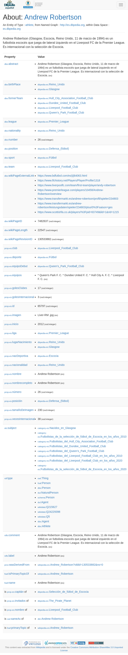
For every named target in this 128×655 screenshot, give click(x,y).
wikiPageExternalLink (19, 175)
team (9, 166)
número (12, 391)
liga (10, 333)
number (11, 139)
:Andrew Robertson (51, 618)
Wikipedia (40, 647)
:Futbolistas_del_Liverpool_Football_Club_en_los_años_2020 (80, 460)
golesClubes (15, 288)
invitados (16, 600)
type (8, 478)
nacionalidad (15, 364)
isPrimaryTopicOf (16, 573)
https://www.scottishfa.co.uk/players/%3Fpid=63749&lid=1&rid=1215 (78, 212)
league (10, 121)
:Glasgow (49, 89)
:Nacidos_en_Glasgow (57, 428)
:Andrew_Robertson (55, 573)
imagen (12, 315)
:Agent (43, 502)
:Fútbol (47, 157)
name (9, 582)
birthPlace (12, 84)
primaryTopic (16, 627)
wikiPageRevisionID (18, 239)
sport (9, 157)
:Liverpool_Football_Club (58, 107)
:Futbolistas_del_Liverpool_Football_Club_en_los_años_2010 (80, 455)
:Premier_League (53, 121)
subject (10, 428)
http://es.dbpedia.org (72, 24)
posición (13, 400)
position (11, 148)
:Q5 (44, 516)
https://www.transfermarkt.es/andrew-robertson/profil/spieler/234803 (78, 198)
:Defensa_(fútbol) (53, 148)
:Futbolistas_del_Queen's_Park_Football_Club (71, 451)
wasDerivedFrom (17, 564)
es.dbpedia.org (12, 28)
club (10, 248)
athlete (29, 24)
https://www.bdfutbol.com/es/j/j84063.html (62, 175)
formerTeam (13, 98)
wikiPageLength (16, 230)
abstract (11, 63)
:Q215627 (47, 507)
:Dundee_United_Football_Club (62, 103)
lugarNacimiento (18, 342)
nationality (12, 130)
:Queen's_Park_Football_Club (61, 112)
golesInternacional (19, 297)
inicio (11, 324)
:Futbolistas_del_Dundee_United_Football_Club (72, 446)
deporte (12, 257)
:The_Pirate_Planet (54, 600)
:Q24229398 (49, 511)
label (9, 555)
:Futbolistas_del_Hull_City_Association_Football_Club (75, 441)
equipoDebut (15, 266)
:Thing (43, 478)
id (9, 306)
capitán (15, 591)
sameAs (14, 618)
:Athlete (44, 526)
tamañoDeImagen (19, 409)
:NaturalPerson (48, 492)
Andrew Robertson (52, 17)
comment (12, 535)
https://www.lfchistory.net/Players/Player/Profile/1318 (69, 180)
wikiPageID (13, 221)
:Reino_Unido (51, 84)
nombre (12, 373)
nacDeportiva (16, 355)
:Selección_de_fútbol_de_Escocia (63, 591)
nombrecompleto (18, 382)
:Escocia (48, 355)
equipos (13, 275)
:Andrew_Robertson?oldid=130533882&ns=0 (70, 564)
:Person (44, 483)
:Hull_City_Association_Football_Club (65, 98)
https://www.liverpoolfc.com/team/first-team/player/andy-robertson (77, 185)
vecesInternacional (19, 418)
